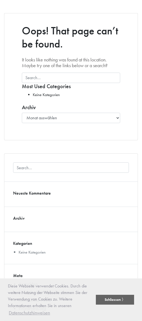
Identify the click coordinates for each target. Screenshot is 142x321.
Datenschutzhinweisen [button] (29, 313)
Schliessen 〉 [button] (115, 299)
